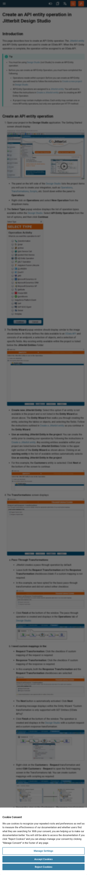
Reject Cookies (43, 866)
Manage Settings (43, 850)
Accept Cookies (43, 859)
